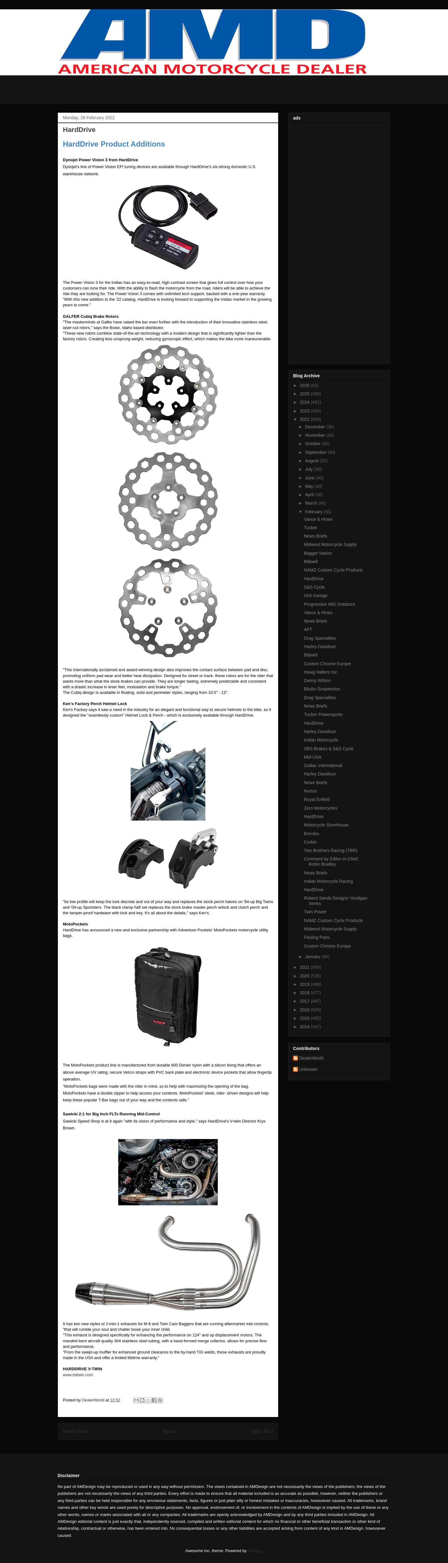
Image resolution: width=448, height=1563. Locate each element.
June (310, 477)
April (310, 494)
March (311, 503)
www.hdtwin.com (78, 1374)
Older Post (261, 1431)
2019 (305, 984)
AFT (308, 629)
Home (169, 1431)
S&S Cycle (314, 587)
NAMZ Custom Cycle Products (333, 569)
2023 (305, 410)
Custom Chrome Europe (327, 663)
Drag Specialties (320, 638)
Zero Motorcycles (320, 808)
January (313, 956)
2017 (305, 1001)
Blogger (254, 1550)
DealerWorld (311, 1058)
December (315, 426)
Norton (310, 791)
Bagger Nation (318, 553)
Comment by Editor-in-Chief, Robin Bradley (331, 861)
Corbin (310, 842)
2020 (305, 975)
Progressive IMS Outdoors (329, 604)
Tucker (310, 527)
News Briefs (315, 536)
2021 (305, 967)
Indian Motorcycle (321, 739)
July (309, 469)
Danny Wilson (317, 680)
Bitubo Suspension (322, 688)
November (315, 435)
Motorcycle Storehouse (326, 824)
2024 (305, 402)
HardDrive (314, 578)
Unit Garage (315, 595)
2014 (305, 1026)
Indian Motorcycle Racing (328, 881)
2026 (305, 385)
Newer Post (75, 1431)
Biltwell (311, 561)
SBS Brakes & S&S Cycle (329, 748)
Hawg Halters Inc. (321, 672)
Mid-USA (312, 757)
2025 (305, 393)
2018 (305, 992)
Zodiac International (323, 765)
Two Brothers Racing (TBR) (330, 850)
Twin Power (315, 911)
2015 (305, 1018)
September (316, 452)
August (312, 460)
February (314, 511)
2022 (305, 419)
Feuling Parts (316, 937)
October (313, 443)
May (309, 486)
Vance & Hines (318, 519)
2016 (305, 1009)
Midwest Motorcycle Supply (330, 544)
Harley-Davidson (320, 646)
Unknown (308, 1069)
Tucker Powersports (323, 714)
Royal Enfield (317, 799)
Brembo (311, 833)
